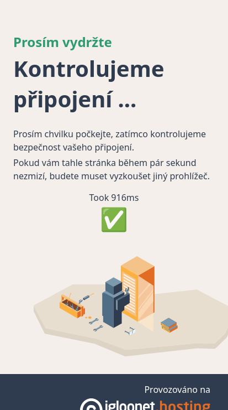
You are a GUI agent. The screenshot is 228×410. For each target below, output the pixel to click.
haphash (126, 381)
